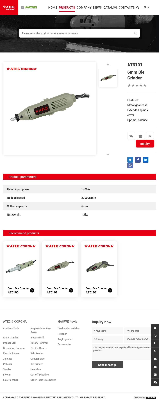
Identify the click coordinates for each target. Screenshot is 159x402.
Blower (7, 374)
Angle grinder (65, 339)
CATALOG (110, 7)
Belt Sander (36, 353)
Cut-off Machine (39, 374)
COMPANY (84, 7)
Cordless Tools (11, 328)
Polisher (7, 364)
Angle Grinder (10, 337)
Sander (7, 369)
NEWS (97, 7)
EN (147, 7)
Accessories (64, 344)
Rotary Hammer (39, 342)
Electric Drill (37, 337)
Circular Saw (37, 358)
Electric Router (38, 348)
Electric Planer (11, 353)
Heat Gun (35, 369)
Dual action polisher (69, 328)
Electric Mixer (10, 379)
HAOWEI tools (67, 321)
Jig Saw (7, 358)
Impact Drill (9, 342)
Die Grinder (36, 364)
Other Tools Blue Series (43, 379)
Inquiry (145, 144)
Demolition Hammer (14, 348)
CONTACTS (127, 7)
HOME (52, 7)
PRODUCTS (67, 7)
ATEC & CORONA (15, 321)
